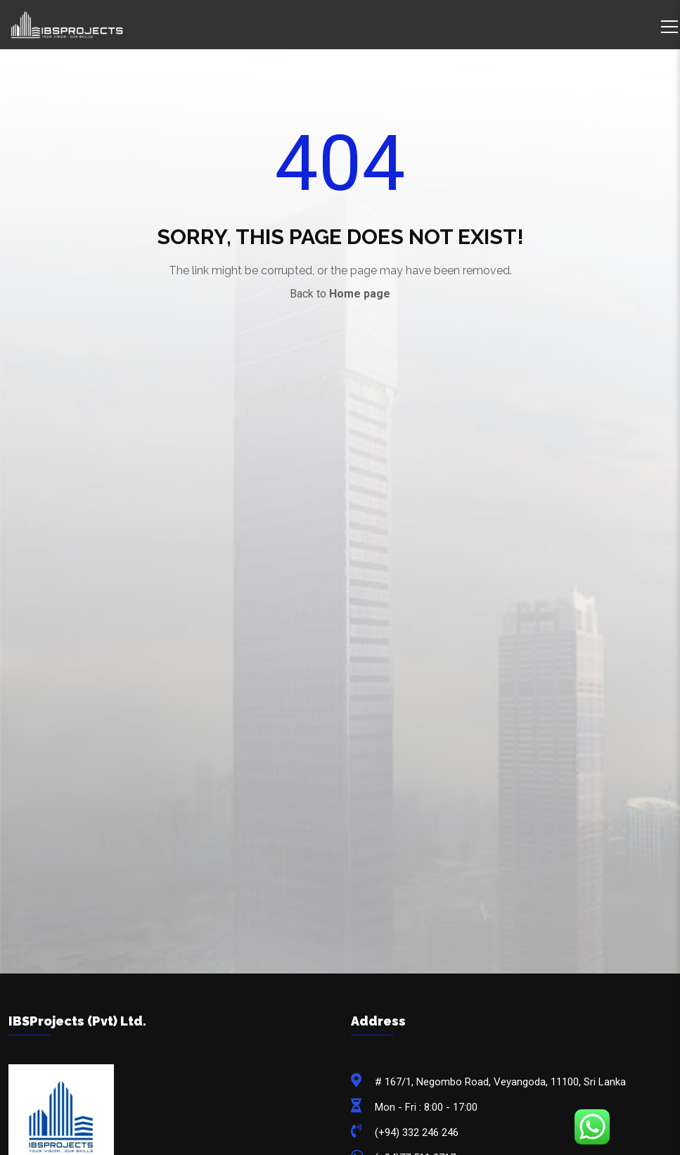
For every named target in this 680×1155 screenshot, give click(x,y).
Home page (359, 293)
